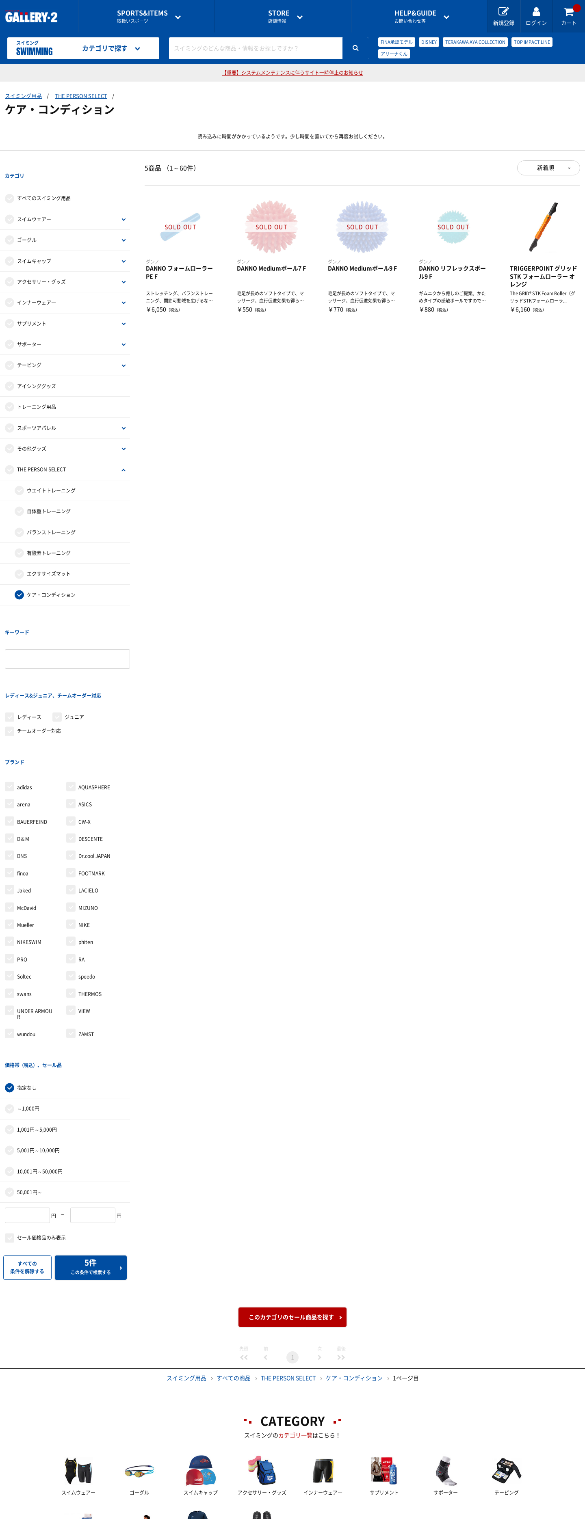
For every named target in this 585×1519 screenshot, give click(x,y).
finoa (22, 807)
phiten (85, 875)
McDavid (26, 841)
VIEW (84, 944)
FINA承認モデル (397, 42)
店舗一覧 (98, 1513)
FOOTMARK (91, 807)
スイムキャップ (34, 244)
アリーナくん (394, 54)
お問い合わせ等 (415, 16)
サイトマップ (481, 1513)
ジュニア (74, 667)
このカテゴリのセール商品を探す (291, 1234)
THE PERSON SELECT (81, 96)
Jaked (24, 824)
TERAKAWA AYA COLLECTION (475, 42)
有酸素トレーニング (49, 536)
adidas (24, 721)
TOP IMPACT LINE (532, 42)
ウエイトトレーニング (51, 473)
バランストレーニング (51, 515)
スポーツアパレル (36, 411)
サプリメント (31, 307)
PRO (22, 893)
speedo (86, 910)
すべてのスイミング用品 (44, 181)
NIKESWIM (29, 875)
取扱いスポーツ (142, 16)
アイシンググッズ (36, 369)
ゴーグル (27, 223)
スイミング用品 (23, 96)
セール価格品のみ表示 (41, 1154)
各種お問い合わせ (228, 1513)
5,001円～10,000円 (38, 1067)
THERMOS (90, 927)
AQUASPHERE (94, 721)
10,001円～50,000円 (40, 1088)
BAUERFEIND (32, 755)
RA (81, 893)
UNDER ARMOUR (34, 947)
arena (23, 738)
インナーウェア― (36, 286)
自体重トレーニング (49, 494)
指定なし (27, 1005)
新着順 (545, 168)
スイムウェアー (34, 202)
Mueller (25, 858)
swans (24, 927)
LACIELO (88, 824)
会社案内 (292, 1513)
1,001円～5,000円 (37, 1046)
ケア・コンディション (51, 578)
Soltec (24, 910)
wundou (26, 968)
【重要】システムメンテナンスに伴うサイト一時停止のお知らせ (292, 72)
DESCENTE (90, 772)
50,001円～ (29, 1109)
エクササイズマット (49, 557)
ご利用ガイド (158, 1513)
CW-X (84, 755)
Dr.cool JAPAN (94, 789)
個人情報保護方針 (410, 1513)
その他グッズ (31, 432)
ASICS (85, 738)
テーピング (29, 348)
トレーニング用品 (36, 390)
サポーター (29, 327)
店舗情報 (279, 16)
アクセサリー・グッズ (41, 265)
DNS (22, 789)
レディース (29, 667)
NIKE (84, 858)
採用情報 (345, 1513)
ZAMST (86, 968)
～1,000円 (28, 1026)
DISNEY (429, 42)
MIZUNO (88, 841)
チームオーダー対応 (39, 681)
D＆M (23, 772)
